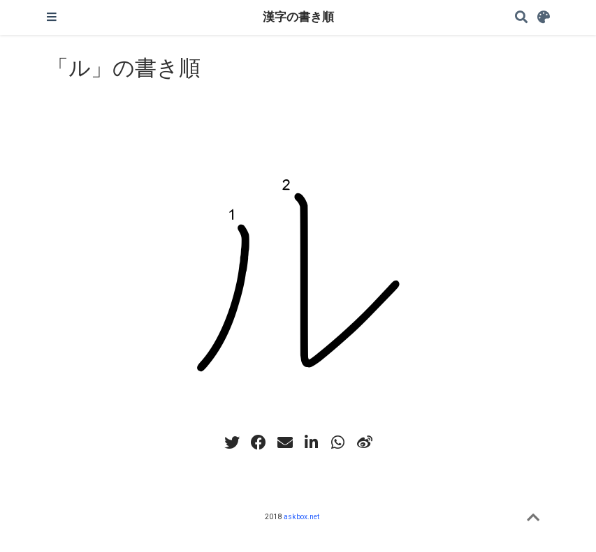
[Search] (521, 18)
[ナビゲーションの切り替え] (52, 17)
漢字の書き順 (298, 17)
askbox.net (301, 516)
